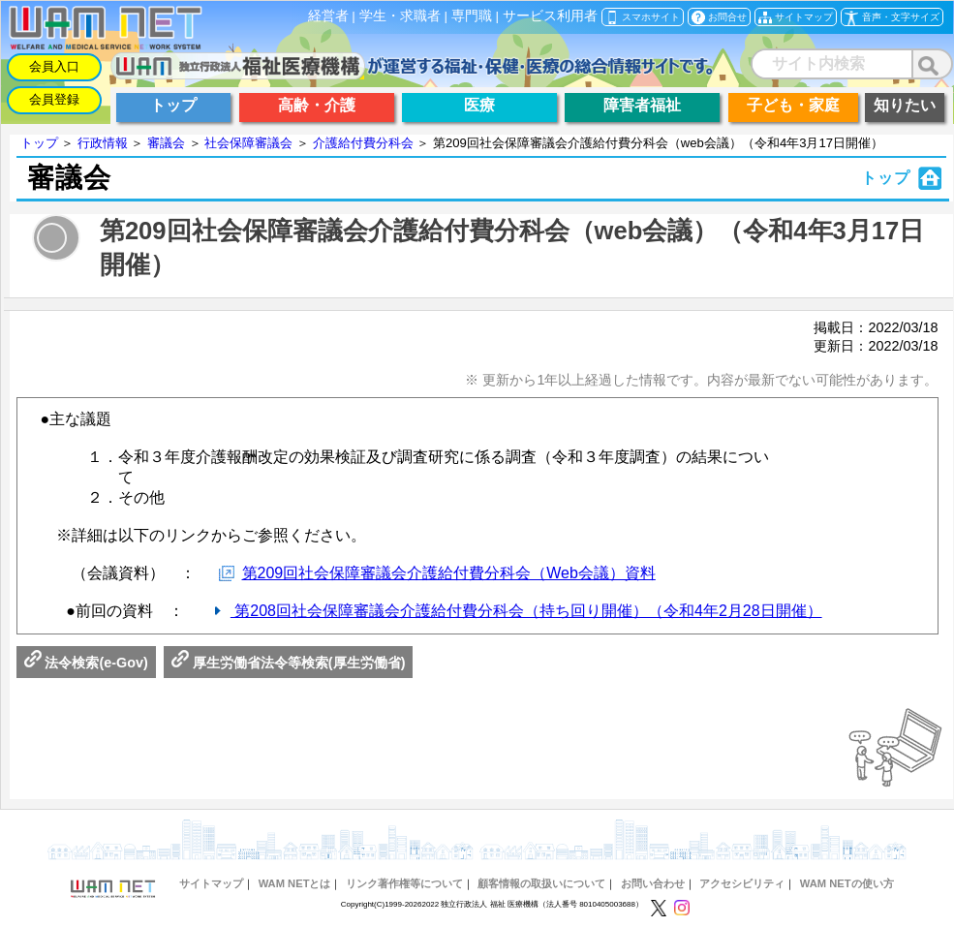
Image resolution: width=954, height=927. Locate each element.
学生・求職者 (400, 16)
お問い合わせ (653, 883)
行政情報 (102, 143)
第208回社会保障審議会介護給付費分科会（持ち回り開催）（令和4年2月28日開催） (526, 611)
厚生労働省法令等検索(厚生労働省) (288, 662)
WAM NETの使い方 (847, 883)
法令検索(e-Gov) (86, 662)
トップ (39, 143)
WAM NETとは (295, 883)
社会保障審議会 (248, 143)
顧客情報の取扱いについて (541, 883)
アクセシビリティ (742, 883)
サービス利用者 (550, 16)
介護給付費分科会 (363, 143)
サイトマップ (211, 883)
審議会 (166, 143)
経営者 (328, 16)
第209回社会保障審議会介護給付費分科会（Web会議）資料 (449, 573)
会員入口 (54, 66)
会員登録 (54, 99)
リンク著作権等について (404, 883)
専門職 (471, 16)
